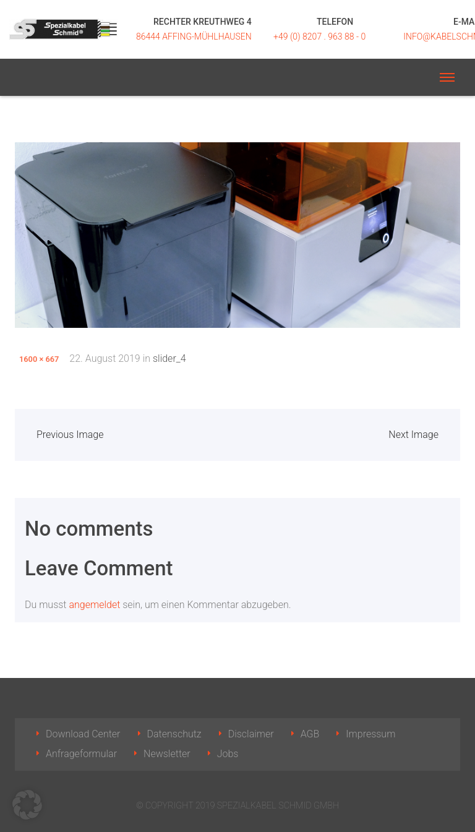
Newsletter (166, 754)
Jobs (228, 754)
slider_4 (169, 358)
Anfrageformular (81, 754)
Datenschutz (174, 734)
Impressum (370, 734)
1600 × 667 (39, 359)
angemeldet (94, 605)
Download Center (83, 734)
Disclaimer (251, 734)
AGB (310, 734)
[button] (27, 805)
